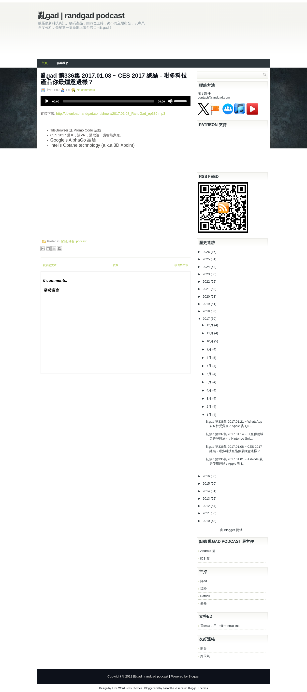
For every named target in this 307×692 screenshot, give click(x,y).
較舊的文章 (181, 265)
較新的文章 (50, 265)
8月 (209, 358)
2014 (207, 491)
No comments (86, 90)
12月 (210, 325)
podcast (81, 241)
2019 (207, 304)
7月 (209, 366)
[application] (115, 101)
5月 (209, 382)
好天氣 (205, 656)
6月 (209, 374)
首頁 (115, 265)
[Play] (46, 101)
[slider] (108, 101)
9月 (209, 349)
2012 (207, 506)
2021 (207, 289)
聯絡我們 (62, 63)
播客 (71, 241)
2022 (207, 281)
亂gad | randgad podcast (81, 15)
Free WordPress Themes (127, 688)
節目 (64, 241)
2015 (207, 483)
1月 (209, 415)
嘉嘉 (203, 603)
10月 (210, 341)
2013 (207, 498)
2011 (207, 513)
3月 (209, 398)
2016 (207, 476)
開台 (203, 648)
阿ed (203, 581)
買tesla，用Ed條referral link (220, 626)
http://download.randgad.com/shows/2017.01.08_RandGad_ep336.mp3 (110, 113)
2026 (207, 252)
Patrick (205, 596)
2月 (209, 406)
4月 (209, 390)
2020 (207, 296)
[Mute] (170, 101)
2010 (207, 521)
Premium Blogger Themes (192, 688)
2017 (207, 318)
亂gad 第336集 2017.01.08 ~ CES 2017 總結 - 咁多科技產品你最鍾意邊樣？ (114, 78)
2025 (207, 259)
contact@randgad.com (214, 97)
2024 (207, 267)
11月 (210, 333)
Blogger (229, 530)
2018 (207, 311)
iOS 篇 (205, 558)
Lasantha (168, 688)
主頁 (44, 63)
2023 (207, 274)
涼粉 (203, 589)
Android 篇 (207, 551)
